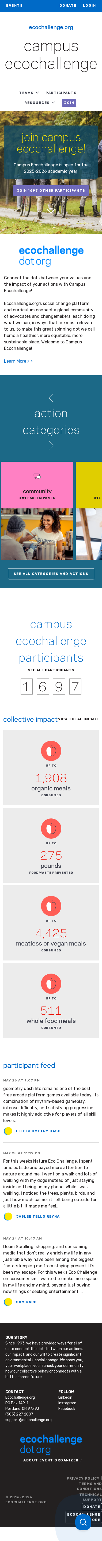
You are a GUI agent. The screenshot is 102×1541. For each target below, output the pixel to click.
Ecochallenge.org (51, 26)
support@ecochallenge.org (28, 1420)
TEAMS (26, 93)
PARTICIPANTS (61, 93)
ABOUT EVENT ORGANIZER (51, 1460)
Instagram (67, 1403)
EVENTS (14, 5)
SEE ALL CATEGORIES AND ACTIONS (51, 574)
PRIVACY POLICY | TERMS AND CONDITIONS (84, 1483)
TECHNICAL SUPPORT (90, 1497)
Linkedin (65, 1397)
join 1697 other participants (51, 191)
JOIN (69, 103)
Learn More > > (18, 361)
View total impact (78, 719)
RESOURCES (37, 103)
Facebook (66, 1408)
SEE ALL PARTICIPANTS (51, 670)
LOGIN (89, 5)
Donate (68, 5)
